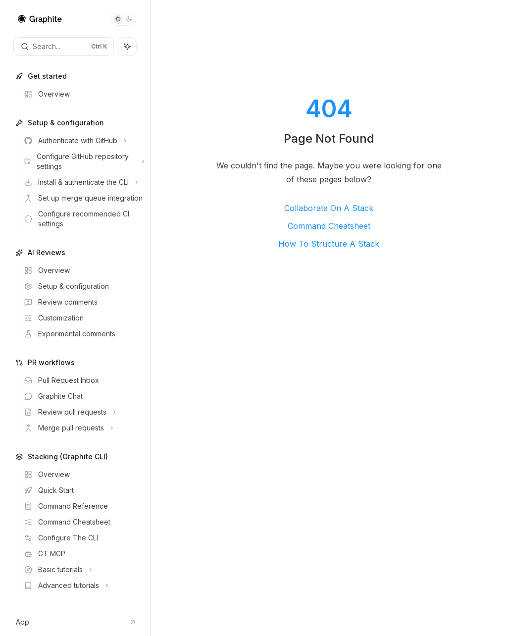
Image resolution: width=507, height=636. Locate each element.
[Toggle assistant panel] (127, 46)
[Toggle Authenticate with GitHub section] (83, 141)
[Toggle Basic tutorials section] (83, 570)
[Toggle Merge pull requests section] (83, 428)
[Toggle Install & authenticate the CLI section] (83, 182)
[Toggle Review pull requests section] (83, 412)
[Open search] (63, 46)
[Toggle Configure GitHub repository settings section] (83, 161)
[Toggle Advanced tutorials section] (83, 585)
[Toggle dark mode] (123, 19)
